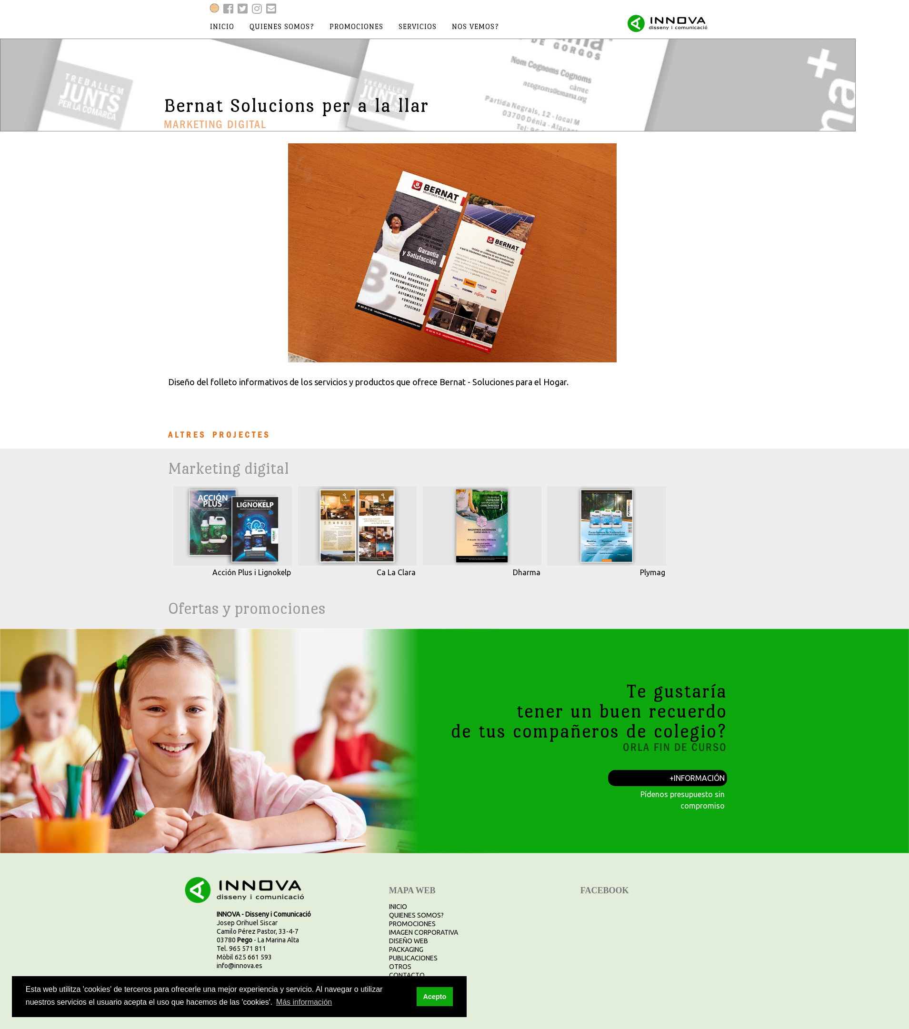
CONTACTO (407, 975)
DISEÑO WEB (408, 941)
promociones (356, 26)
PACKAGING (406, 949)
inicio (222, 26)
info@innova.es (239, 965)
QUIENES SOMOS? (416, 915)
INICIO (398, 906)
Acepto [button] (434, 996)
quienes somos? (282, 26)
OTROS (400, 966)
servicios (418, 26)
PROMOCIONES (412, 924)
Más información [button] (304, 1002)
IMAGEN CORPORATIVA (423, 932)
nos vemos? (475, 26)
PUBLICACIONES (413, 958)
